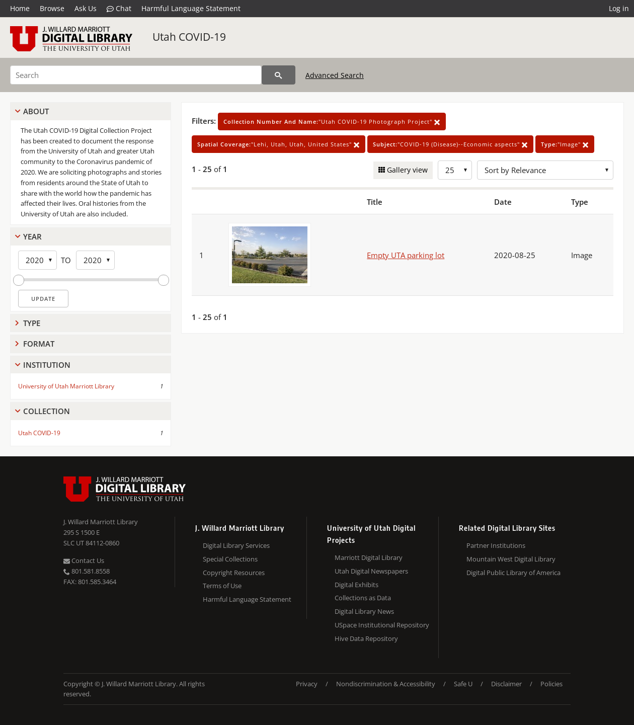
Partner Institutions (495, 545)
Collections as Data (363, 597)
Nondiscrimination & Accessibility (385, 683)
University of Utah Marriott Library (66, 386)
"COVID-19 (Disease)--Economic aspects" (450, 144)
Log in (619, 8)
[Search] (136, 75)
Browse (52, 8)
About (36, 111)
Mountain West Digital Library (511, 558)
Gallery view (406, 170)
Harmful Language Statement (191, 8)
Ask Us (85, 8)
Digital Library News (364, 611)
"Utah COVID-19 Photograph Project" (331, 121)
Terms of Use (222, 585)
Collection (46, 411)
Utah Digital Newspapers (371, 571)
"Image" (565, 144)
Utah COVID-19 (189, 37)
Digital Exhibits (356, 584)
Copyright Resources (234, 572)
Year (32, 236)
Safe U (463, 683)
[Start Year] (37, 260)
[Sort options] (545, 170)
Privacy (307, 683)
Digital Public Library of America (513, 572)
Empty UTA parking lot (405, 255)
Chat (119, 9)
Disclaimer (506, 683)
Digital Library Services (236, 545)
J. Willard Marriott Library (100, 521)
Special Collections (230, 558)
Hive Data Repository (366, 638)
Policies (551, 683)
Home (20, 8)
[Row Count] (455, 170)
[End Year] (95, 260)
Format (38, 344)
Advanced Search (334, 75)
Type (31, 323)
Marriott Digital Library (369, 557)
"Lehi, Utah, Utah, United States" (278, 144)
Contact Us (83, 560)
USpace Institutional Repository (382, 624)
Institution (46, 365)
